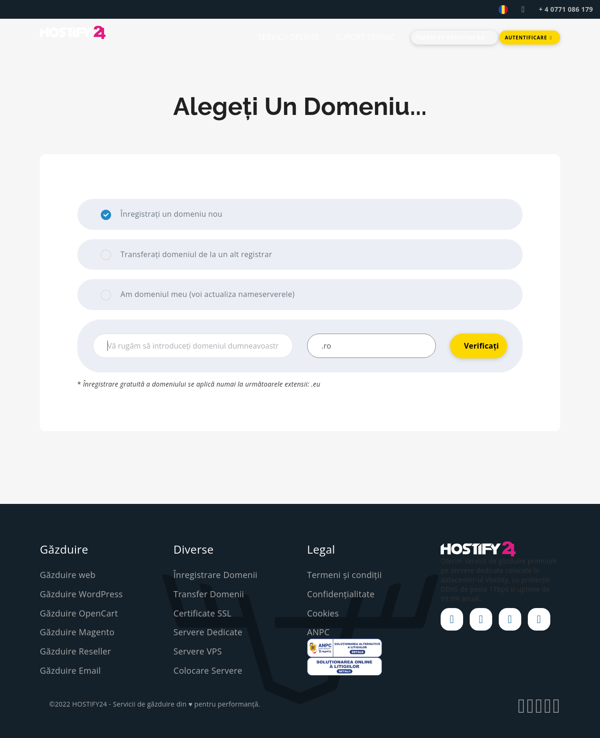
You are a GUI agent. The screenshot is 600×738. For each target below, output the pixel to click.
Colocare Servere (207, 670)
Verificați (481, 346)
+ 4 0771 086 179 (566, 9)
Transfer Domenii (208, 594)
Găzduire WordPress (81, 594)
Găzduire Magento (77, 632)
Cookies (323, 613)
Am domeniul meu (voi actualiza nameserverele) (197, 294)
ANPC (318, 632)
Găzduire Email (70, 670)
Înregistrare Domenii (215, 574)
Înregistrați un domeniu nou (161, 214)
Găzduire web (68, 574)
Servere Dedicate (207, 632)
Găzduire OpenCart (79, 613)
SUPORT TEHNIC (365, 37)
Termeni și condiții (344, 574)
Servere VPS (197, 651)
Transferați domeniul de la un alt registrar (186, 254)
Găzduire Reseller (75, 651)
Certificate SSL (202, 613)
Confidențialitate (341, 594)
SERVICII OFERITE (288, 37)
